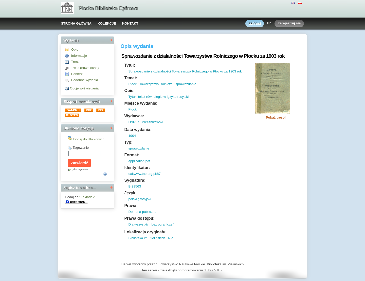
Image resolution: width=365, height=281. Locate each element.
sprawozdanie (138, 148)
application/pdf (139, 161)
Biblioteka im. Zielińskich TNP (150, 238)
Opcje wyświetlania (84, 88)
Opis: (129, 90)
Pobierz (77, 74)
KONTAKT (130, 23)
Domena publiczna (142, 212)
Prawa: (130, 205)
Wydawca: (134, 116)
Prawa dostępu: (139, 218)
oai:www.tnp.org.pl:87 (144, 174)
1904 (132, 136)
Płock (132, 109)
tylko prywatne (80, 169)
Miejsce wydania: (140, 103)
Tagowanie (80, 147)
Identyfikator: (137, 167)
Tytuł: (129, 65)
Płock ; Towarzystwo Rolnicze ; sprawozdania (162, 84)
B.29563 (134, 186)
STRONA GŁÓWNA (76, 23)
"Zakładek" (87, 197)
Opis (74, 49)
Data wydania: (138, 129)
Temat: (130, 78)
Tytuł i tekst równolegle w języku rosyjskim (159, 97)
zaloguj (255, 23)
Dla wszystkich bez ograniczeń (151, 224)
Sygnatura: (134, 180)
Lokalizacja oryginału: (145, 232)
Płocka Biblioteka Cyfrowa (108, 8)
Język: (130, 193)
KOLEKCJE (107, 23)
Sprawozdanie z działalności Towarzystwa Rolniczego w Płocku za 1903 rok (185, 71)
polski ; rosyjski (139, 199)
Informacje (79, 56)
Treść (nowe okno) (85, 68)
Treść (75, 62)
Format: (131, 155)
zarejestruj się (289, 23)
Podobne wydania (84, 80)
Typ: (128, 142)
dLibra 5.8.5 (213, 270)
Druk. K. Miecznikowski (145, 122)
